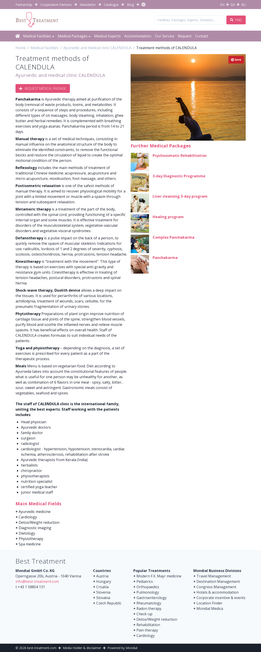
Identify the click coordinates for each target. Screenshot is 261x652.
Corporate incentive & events (220, 597)
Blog (130, 4)
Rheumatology (148, 603)
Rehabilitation (148, 624)
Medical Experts (107, 36)
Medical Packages (74, 36)
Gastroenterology (151, 597)
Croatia (102, 586)
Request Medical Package (42, 88)
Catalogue (111, 4)
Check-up (144, 613)
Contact (201, 36)
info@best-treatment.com (37, 581)
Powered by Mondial (122, 648)
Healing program (168, 216)
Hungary (103, 581)
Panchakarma (165, 257)
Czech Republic (108, 603)
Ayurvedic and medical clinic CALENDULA (60, 75)
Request (185, 36)
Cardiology (28, 517)
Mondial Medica (209, 608)
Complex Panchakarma (173, 237)
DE (233, 4)
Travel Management (213, 576)
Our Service (164, 36)
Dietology (27, 533)
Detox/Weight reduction (39, 522)
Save (236, 60)
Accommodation (137, 36)
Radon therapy (148, 608)
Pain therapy (147, 630)
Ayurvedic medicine (35, 511)
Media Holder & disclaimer (82, 648)
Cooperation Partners (56, 4)
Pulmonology (147, 592)
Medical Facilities (38, 36)
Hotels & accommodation (217, 592)
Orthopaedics (147, 586)
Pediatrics (144, 581)
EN (222, 4)
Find (236, 20)
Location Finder (209, 603)
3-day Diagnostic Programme (179, 176)
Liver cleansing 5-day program (180, 196)
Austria (102, 576)
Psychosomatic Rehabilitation (180, 155)
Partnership (24, 4)
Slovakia (103, 597)
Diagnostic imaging (35, 527)
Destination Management (218, 581)
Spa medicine (30, 544)
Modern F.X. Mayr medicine (158, 576)
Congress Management (216, 586)
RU (243, 4)
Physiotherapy (31, 538)
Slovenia (103, 592)
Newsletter (88, 4)
